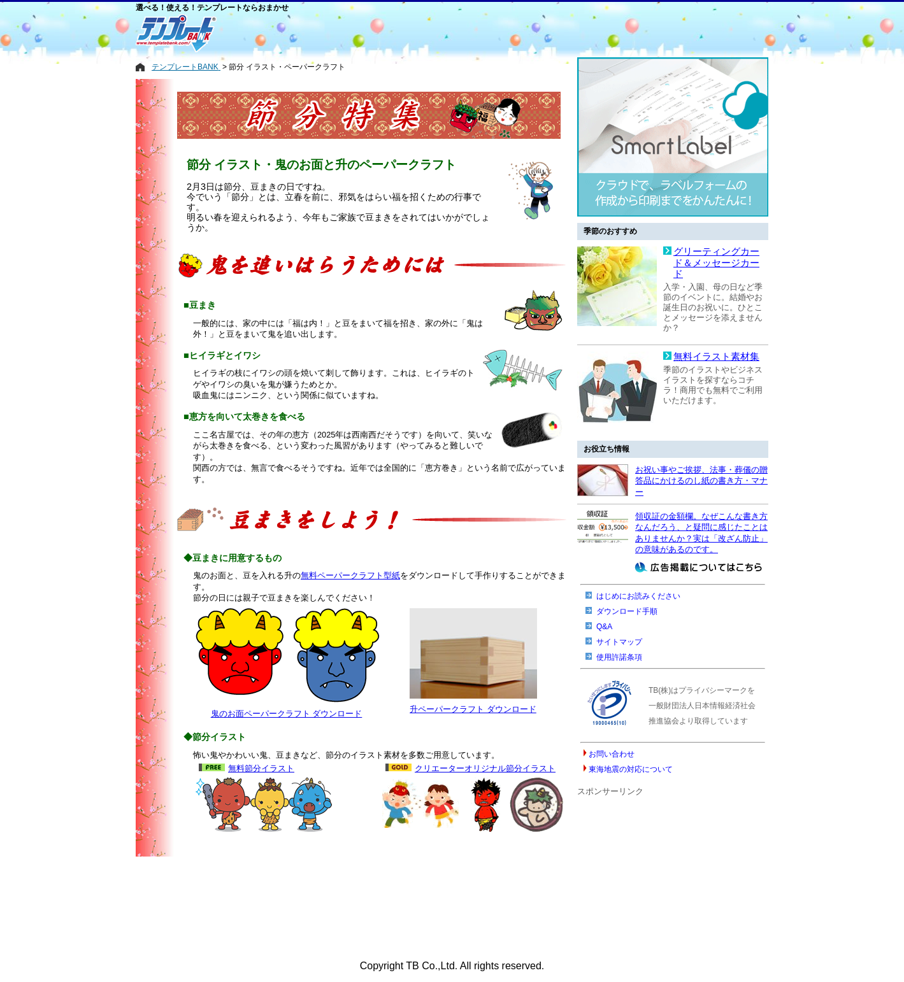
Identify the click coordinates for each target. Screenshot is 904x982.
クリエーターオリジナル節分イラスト (485, 768)
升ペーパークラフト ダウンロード (473, 709)
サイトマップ (619, 641)
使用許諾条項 (619, 657)
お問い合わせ (612, 754)
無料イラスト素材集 (716, 357)
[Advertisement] (400, 33)
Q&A (604, 626)
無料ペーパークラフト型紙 (350, 575)
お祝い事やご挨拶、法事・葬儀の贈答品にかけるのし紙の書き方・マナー (701, 481)
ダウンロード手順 (626, 611)
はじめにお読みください (638, 596)
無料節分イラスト (261, 768)
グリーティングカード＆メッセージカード (716, 262)
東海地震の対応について (631, 769)
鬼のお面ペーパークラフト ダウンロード (286, 713)
